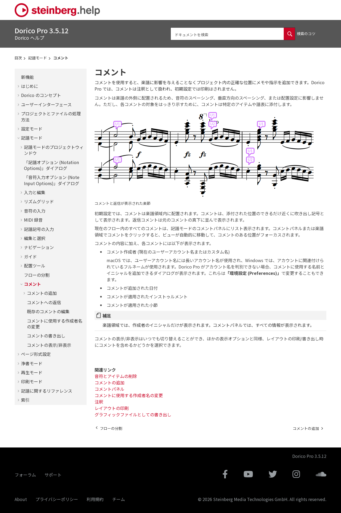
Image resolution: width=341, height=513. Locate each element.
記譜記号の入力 (39, 229)
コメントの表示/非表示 (49, 345)
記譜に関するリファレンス (46, 391)
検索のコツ (306, 33)
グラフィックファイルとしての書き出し (133, 414)
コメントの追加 (42, 293)
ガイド (30, 256)
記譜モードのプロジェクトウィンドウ (54, 150)
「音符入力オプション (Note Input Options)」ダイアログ (51, 180)
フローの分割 (37, 275)
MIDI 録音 (33, 220)
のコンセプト (41, 95)
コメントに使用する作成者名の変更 (54, 323)
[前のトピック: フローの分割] (111, 428)
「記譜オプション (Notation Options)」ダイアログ (51, 165)
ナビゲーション (39, 247)
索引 (25, 400)
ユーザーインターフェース (46, 104)
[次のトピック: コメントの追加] (306, 428)
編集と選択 (34, 238)
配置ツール (34, 265)
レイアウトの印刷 (112, 408)
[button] (19, 77)
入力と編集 (34, 192)
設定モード (31, 128)
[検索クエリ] (233, 34)
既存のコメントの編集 (48, 311)
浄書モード (31, 363)
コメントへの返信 (44, 302)
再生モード (31, 372)
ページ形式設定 (36, 354)
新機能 (27, 77)
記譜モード (37, 57)
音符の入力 (34, 210)
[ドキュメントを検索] (289, 34)
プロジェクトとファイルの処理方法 (51, 116)
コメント (60, 57)
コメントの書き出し (46, 335)
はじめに (29, 86)
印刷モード (31, 381)
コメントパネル (109, 389)
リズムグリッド (39, 201)
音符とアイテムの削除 (116, 376)
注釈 (99, 401)
